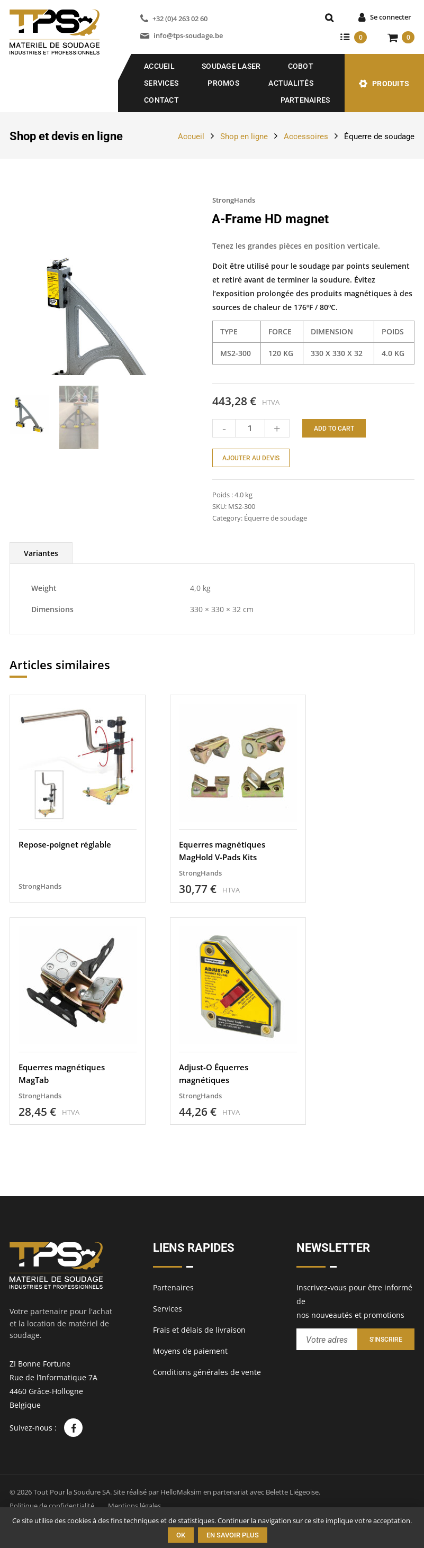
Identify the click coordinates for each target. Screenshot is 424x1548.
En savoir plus (232, 1535)
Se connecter (390, 17)
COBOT (300, 66)
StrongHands (233, 200)
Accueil (159, 66)
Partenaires (305, 100)
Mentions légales (134, 1505)
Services (161, 83)
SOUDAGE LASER (231, 66)
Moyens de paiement (190, 1351)
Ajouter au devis (250, 458)
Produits (390, 83)
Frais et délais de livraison (199, 1330)
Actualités (290, 83)
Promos (223, 83)
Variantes (41, 587)
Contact (161, 100)
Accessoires (306, 136)
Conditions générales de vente (207, 1373)
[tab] (41, 587)
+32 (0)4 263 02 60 (180, 18)
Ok (180, 1535)
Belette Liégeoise (292, 1492)
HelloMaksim (181, 1492)
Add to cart (334, 428)
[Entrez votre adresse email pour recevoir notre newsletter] (326, 1340)
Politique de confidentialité (52, 1505)
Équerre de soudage (379, 136)
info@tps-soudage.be (188, 35)
